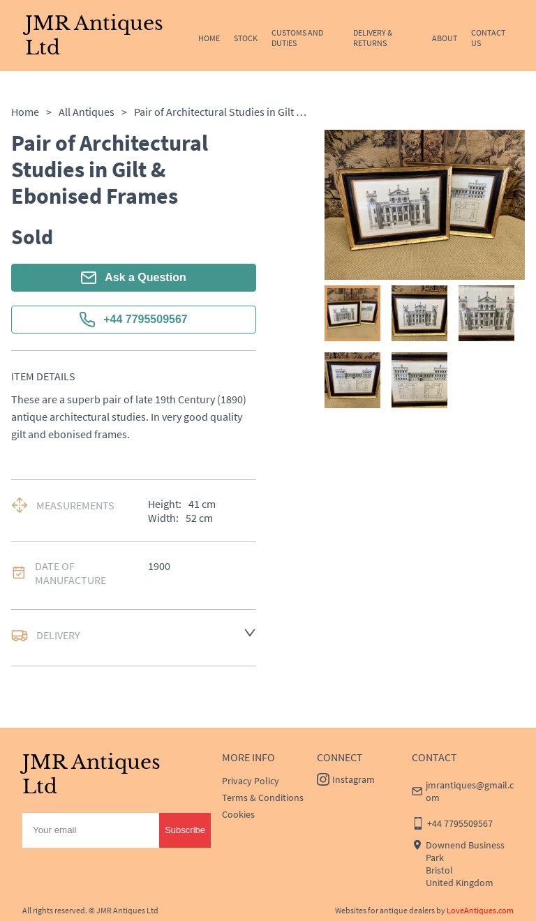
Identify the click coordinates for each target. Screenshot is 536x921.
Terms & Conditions (263, 797)
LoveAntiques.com (480, 910)
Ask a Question (133, 277)
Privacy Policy (250, 780)
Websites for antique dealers (385, 910)
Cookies (238, 814)
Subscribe (185, 830)
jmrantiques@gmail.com (470, 791)
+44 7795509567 (134, 319)
